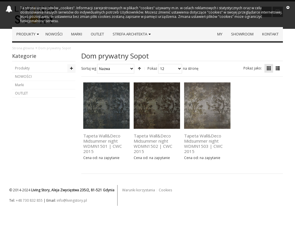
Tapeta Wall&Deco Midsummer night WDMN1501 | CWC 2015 (102, 143)
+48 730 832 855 (29, 200)
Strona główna (23, 48)
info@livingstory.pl (72, 200)
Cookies (165, 190)
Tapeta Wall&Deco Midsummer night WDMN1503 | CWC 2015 (203, 143)
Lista (277, 68)
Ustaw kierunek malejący (139, 68)
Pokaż (152, 68)
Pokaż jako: (252, 68)
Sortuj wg (88, 68)
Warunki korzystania (138, 190)
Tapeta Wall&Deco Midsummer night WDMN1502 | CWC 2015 (153, 143)
